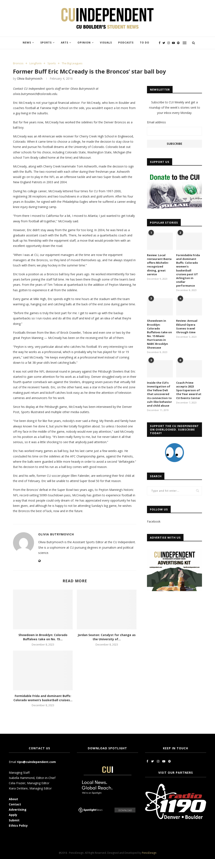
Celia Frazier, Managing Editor (29, 783)
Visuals (106, 42)
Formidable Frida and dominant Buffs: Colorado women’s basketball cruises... (42, 698)
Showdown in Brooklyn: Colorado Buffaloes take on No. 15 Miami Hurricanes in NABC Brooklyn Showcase (159, 334)
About (13, 799)
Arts (64, 42)
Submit (14, 820)
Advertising (17, 810)
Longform (35, 63)
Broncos (18, 63)
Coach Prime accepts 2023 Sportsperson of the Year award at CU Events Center (188, 390)
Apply (13, 815)
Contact (15, 804)
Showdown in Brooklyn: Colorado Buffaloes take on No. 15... (42, 637)
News (27, 42)
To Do (144, 42)
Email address (156, 122)
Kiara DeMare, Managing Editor (30, 788)
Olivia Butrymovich (29, 78)
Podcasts (126, 42)
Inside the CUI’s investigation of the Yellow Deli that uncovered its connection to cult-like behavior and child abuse (159, 394)
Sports (46, 42)
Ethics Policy (18, 825)
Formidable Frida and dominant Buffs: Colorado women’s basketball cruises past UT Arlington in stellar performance (188, 270)
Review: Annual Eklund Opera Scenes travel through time (186, 326)
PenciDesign (149, 853)
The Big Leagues (72, 63)
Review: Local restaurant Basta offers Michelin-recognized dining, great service (159, 264)
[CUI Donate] (174, 174)
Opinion (84, 42)
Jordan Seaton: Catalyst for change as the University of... (107, 637)
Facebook (153, 521)
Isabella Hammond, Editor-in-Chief (32, 778)
